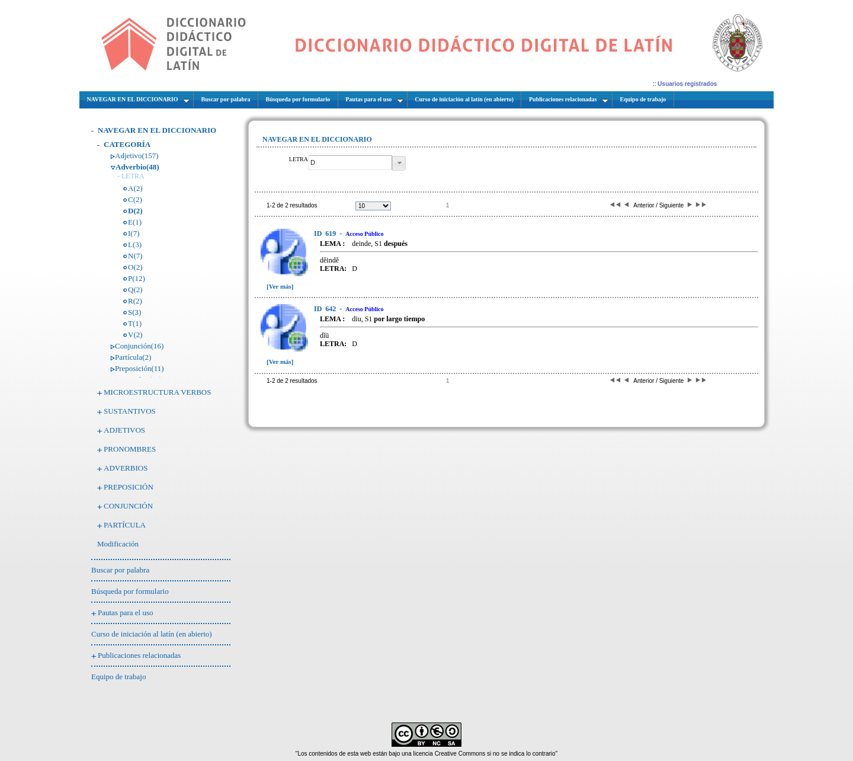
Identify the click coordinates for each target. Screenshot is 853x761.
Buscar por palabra (120, 569)
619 (326, 233)
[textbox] (350, 162)
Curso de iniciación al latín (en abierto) (151, 633)
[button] (399, 163)
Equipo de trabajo (118, 676)
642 (326, 309)
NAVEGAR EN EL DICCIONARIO (157, 130)
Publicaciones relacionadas (139, 655)
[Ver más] (280, 286)
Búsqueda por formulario (130, 591)
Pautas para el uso (125, 612)
